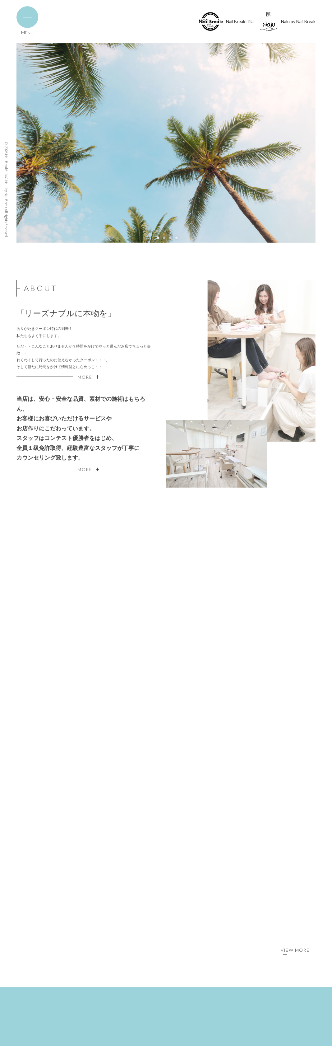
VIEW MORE (295, 952)
